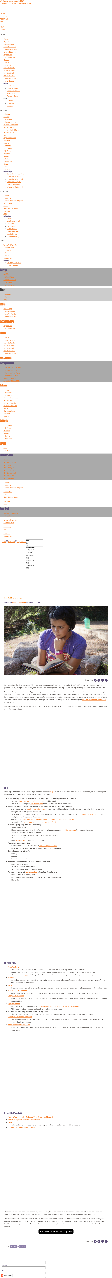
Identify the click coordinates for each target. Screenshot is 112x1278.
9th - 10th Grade (9, 76)
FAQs (5, 253)
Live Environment (13, 221)
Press (6, 206)
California (10, 101)
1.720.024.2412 (5, 1261)
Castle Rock (8, 119)
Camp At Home (9, 44)
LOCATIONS (4, 16)
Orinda (6, 156)
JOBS (2, 22)
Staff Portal (8, 258)
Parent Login (8, 1238)
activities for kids (36, 780)
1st (34, 544)
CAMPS (2, 14)
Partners (7, 211)
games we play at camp (48, 822)
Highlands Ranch (10, 138)
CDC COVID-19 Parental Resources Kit (21, 1063)
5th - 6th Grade (9, 70)
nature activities (31, 849)
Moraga (34, 553)
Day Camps (8, 42)
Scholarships (8, 1240)
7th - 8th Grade (9, 73)
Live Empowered (13, 231)
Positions (7, 256)
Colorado (10, 103)
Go (27, 558)
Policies (6, 1217)
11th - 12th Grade (10, 78)
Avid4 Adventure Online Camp (19, 978)
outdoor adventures (89, 791)
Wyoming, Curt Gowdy (15, 187)
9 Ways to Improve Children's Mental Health (24, 1055)
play (51, 768)
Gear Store (7, 1225)
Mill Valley (7, 151)
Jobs (5, 214)
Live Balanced (12, 234)
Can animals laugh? (45, 959)
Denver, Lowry (9, 127)
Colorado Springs (10, 122)
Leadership (8, 203)
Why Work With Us (10, 245)
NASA (10, 938)
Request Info (8, 1243)
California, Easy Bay (14, 182)
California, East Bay (11, 375)
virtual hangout (22, 817)
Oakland (7, 154)
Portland (7, 169)
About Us (7, 195)
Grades (6, 60)
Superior (7, 143)
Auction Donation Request (13, 201)
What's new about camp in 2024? (12, 1)
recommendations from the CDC (94, 700)
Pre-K (34, 540)
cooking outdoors (69, 807)
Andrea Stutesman (19, 603)
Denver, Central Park (11, 130)
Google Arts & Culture (16, 949)
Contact (6, 1222)
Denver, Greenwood (11, 125)
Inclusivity (7, 198)
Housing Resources (14, 263)
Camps (6, 39)
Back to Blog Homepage (13, 598)
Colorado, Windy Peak (15, 179)
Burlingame (8, 148)
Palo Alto (7, 159)
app (26, 928)
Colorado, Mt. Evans (14, 177)
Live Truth (10, 224)
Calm (10, 1058)
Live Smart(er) (12, 226)
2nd (34, 545)
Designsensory (50, 1277)
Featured (13, 1163)
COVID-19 (22, 1163)
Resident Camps (9, 57)
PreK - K (6, 63)
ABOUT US (4, 19)
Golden (6, 135)
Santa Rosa (8, 161)
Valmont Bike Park (10, 49)
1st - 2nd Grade (9, 65)
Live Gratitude (12, 229)
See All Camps (9, 81)
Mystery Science (14, 957)
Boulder (6, 117)
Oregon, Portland (13, 184)
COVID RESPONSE (6, 3)
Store (20, 3)
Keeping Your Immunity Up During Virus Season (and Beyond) (30, 1053)
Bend (5, 167)
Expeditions (8, 55)
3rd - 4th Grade (9, 68)
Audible (10, 931)
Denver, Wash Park (10, 133)
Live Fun (10, 218)
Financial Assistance (11, 208)
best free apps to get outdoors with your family (39, 799)
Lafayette (7, 140)
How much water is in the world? (67, 959)
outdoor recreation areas (36, 786)
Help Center (26, 3)
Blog (5, 1227)
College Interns (12, 265)
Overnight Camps (10, 52)
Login (15, 3)
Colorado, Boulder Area (15, 174)
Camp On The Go (10, 47)
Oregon (10, 106)
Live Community (13, 237)
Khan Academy (13, 920)
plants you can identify (26, 778)
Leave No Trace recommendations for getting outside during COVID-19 (48, 796)
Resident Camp (12, 96)
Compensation (9, 248)
